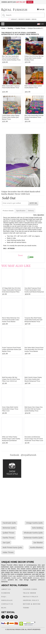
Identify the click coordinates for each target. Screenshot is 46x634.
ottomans (36, 578)
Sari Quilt (6, 543)
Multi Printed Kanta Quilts (12, 547)
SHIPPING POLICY (31, 600)
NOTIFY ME (33, 203)
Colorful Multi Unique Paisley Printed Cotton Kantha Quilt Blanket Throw (10, 117)
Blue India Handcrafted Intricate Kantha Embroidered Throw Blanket (34, 117)
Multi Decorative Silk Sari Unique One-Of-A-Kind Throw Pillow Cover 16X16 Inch (11, 379)
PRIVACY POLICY (30, 596)
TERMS (26, 608)
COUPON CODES (30, 589)
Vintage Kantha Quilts (34, 523)
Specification (20, 211)
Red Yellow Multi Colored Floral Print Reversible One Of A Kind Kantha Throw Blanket (34, 349)
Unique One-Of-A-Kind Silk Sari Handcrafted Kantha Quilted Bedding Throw (34, 58)
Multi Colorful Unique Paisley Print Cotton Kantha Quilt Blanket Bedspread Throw (33, 379)
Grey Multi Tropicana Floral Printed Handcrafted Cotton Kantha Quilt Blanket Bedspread (34, 290)
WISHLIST (14, 19)
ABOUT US (6, 589)
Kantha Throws (8, 538)
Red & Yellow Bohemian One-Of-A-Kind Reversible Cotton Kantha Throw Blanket (11, 319)
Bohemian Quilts (9, 528)
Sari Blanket (38, 543)
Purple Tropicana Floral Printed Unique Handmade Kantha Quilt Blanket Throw (11, 349)
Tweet (20, 255)
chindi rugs (12, 576)
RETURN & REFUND (31, 604)
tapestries (32, 576)
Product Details (8, 211)
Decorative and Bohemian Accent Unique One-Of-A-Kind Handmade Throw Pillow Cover (34, 438)
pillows (25, 576)
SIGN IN (34, 19)
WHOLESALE (7, 600)
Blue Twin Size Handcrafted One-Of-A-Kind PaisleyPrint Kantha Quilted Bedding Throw (11, 58)
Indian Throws (8, 552)
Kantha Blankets (36, 547)
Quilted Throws (8, 533)
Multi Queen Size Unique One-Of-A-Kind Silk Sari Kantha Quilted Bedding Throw (34, 409)
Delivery (31, 211)
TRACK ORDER (29, 593)
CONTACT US (7, 604)
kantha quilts (16, 578)
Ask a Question (38, 215)
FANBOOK (5, 593)
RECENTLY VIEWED (24, 19)
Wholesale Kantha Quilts (33, 533)
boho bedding (37, 528)
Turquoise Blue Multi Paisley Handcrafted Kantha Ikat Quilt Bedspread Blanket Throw (33, 319)
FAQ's (3, 596)
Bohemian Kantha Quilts (33, 538)
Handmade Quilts (9, 523)
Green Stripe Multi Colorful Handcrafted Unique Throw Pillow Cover (10, 409)
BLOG (3, 608)
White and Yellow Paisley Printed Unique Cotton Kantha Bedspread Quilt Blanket (11, 438)
